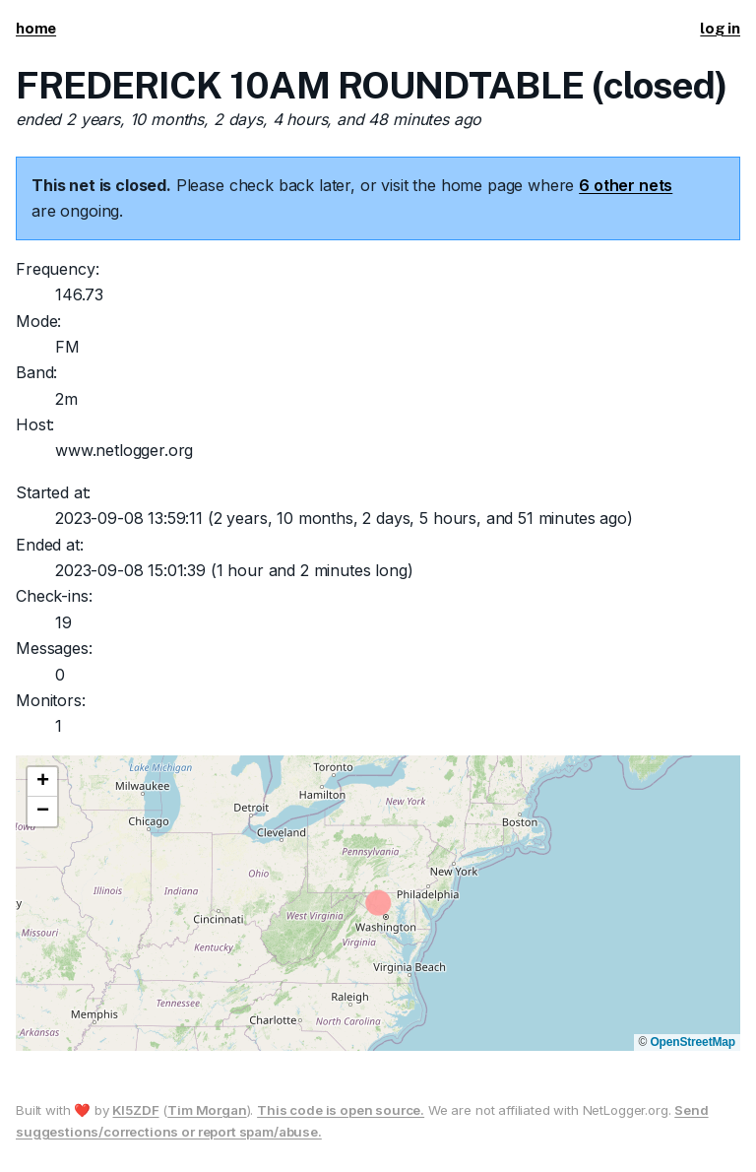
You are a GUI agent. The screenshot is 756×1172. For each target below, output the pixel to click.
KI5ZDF (135, 1110)
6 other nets (625, 185)
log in (720, 28)
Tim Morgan (206, 1110)
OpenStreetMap (692, 1042)
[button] (42, 782)
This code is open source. (340, 1110)
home (36, 28)
